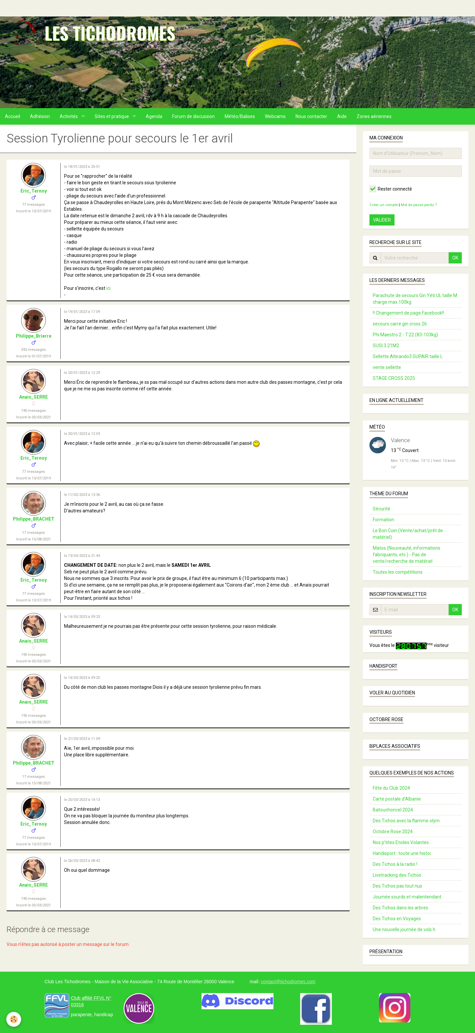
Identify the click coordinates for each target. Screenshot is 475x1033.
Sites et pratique (112, 116)
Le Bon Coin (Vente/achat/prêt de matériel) (408, 534)
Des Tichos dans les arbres (400, 907)
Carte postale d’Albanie (397, 799)
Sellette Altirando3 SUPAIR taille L (408, 356)
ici (108, 288)
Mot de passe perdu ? (419, 205)
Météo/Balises (240, 116)
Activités (69, 116)
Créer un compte (383, 205)
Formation (383, 519)
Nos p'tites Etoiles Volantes (401, 842)
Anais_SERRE (33, 397)
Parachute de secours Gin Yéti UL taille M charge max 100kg (415, 299)
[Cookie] (14, 1019)
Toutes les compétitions (398, 572)
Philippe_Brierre (33, 336)
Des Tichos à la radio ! (395, 864)
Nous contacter (311, 116)
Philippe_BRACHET (33, 519)
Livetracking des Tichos (397, 875)
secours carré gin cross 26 (400, 323)
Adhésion (40, 116)
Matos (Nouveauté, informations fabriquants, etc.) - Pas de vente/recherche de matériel (406, 554)
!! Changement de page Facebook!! (408, 313)
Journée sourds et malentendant (407, 896)
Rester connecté (390, 189)
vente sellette (387, 367)
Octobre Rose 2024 (393, 831)
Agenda (154, 116)
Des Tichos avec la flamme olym (406, 820)
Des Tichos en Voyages (397, 918)
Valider (382, 220)
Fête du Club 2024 (391, 788)
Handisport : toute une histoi (402, 853)
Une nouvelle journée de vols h (404, 929)
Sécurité (381, 508)
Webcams (275, 116)
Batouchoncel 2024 (393, 809)
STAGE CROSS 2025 (394, 378)
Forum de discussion (193, 116)
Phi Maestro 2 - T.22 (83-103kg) (405, 334)
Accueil (12, 116)
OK (455, 257)
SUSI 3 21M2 (386, 345)
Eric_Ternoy (33, 191)
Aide (342, 116)
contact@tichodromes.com (288, 981)
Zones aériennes (374, 116)
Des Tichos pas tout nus (397, 886)
